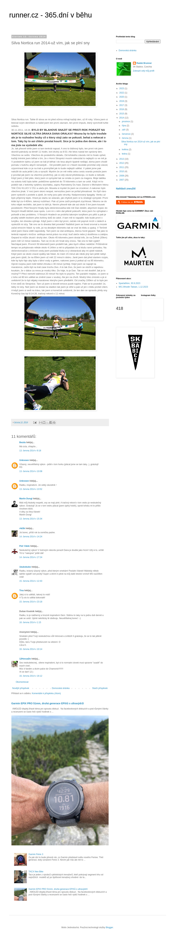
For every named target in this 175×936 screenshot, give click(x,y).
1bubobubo (25, 567)
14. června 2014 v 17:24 (30, 557)
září (124, 129)
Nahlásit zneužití (126, 188)
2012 (122, 163)
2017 (122, 105)
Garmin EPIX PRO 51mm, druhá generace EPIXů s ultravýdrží (47, 703)
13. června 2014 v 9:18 (30, 450)
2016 (122, 109)
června (125, 138)
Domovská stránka (60, 688)
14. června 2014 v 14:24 (30, 536)
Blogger (109, 927)
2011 (122, 167)
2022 (122, 93)
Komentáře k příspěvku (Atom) (46, 693)
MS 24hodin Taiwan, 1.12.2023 (133, 287)
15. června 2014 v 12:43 (30, 581)
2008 (122, 175)
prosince (126, 121)
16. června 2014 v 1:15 (30, 622)
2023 (122, 88)
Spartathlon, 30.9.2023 (129, 283)
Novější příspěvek (20, 688)
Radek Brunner (144, 63)
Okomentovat (22, 682)
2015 (122, 113)
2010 (122, 171)
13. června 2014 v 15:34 (30, 519)
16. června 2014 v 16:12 (30, 676)
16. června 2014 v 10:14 (30, 649)
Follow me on (132, 202)
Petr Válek (24, 546)
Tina (21, 590)
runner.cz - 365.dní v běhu (50, 15)
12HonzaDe (25, 659)
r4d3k (22, 528)
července (126, 134)
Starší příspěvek (100, 688)
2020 (122, 97)
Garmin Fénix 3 (35, 854)
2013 (122, 159)
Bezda (22, 442)
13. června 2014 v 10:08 (30, 471)
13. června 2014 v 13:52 (30, 489)
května (125, 149)
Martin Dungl (25, 498)
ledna (125, 154)
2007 (122, 180)
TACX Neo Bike (35, 871)
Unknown (24, 460)
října (124, 125)
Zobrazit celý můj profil (143, 71)
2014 (122, 117)
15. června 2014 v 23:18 (30, 601)
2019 (122, 101)
